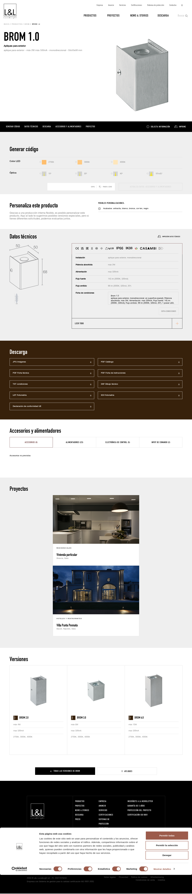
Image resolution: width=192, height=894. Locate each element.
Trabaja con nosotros (109, 833)
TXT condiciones (20, 385)
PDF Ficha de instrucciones (113, 373)
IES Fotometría (107, 396)
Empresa (100, 5)
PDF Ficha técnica (21, 373)
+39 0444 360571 (60, 836)
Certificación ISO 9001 (138, 815)
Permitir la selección (167, 864)
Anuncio (111, 5)
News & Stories (139, 15)
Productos (90, 15)
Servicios (122, 5)
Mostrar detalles (162, 888)
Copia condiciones (168, 312)
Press (77, 820)
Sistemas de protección (155, 5)
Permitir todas (167, 854)
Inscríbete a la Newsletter (140, 802)
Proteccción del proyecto (139, 811)
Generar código (13, 127)
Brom (27, 24)
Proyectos (113, 15)
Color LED (15, 161)
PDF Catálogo (107, 362)
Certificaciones (136, 5)
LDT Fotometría (20, 396)
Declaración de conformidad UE (27, 407)
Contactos (172, 5)
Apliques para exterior (15, 46)
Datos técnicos (31, 127)
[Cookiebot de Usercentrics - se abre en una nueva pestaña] (19, 888)
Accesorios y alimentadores (68, 127)
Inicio (6, 24)
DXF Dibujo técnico (109, 385)
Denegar (166, 874)
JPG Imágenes (19, 362)
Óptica (13, 173)
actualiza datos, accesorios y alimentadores (150, 187)
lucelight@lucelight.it (61, 839)
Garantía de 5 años (136, 806)
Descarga (163, 15)
